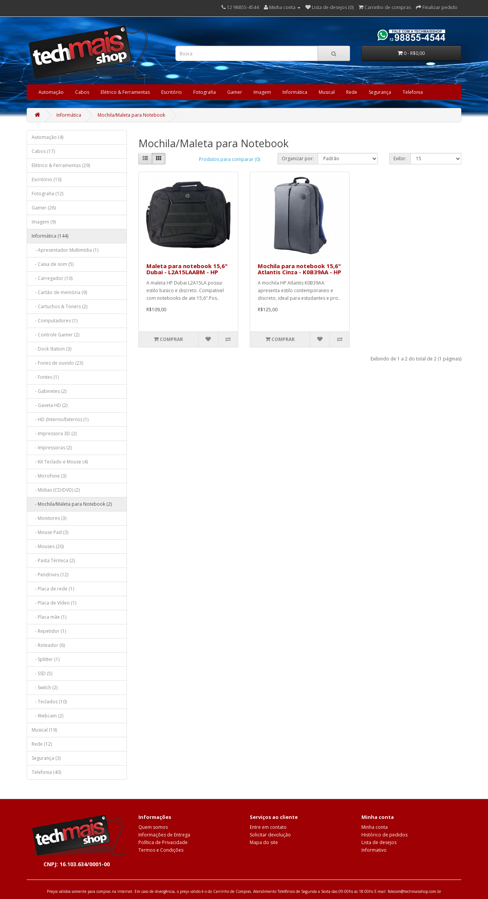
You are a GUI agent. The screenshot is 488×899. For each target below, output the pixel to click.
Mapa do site (264, 842)
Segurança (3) (46, 758)
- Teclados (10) (49, 701)
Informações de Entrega (164, 834)
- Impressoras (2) (52, 447)
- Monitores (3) (49, 518)
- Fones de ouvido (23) (57, 363)
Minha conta (374, 827)
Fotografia (204, 92)
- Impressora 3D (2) (54, 433)
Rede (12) (42, 744)
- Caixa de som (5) (53, 264)
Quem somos (153, 827)
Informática (295, 92)
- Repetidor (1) (49, 631)
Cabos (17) (43, 151)
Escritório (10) (46, 179)
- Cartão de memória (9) (59, 292)
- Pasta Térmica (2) (53, 560)
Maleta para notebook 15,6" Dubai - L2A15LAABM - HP (187, 269)
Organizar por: (298, 158)
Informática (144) (50, 236)
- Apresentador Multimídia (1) (65, 250)
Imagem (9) (44, 222)
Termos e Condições (160, 850)
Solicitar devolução (270, 834)
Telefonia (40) (46, 772)
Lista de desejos (378, 842)
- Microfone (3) (49, 476)
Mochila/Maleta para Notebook (131, 115)
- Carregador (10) (52, 278)
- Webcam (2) (47, 715)
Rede (351, 92)
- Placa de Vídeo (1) (54, 603)
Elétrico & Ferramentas (125, 92)
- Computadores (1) (54, 320)
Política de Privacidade (163, 842)
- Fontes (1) (45, 377)
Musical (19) (44, 730)
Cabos (82, 92)
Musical (327, 92)
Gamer (234, 92)
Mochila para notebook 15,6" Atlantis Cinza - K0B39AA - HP (299, 269)
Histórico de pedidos (384, 834)
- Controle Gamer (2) (55, 334)
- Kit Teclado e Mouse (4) (60, 461)
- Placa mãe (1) (49, 617)
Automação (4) (47, 137)
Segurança (380, 92)
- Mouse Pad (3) (50, 532)
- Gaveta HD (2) (49, 405)
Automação (51, 92)
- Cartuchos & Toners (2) (59, 306)
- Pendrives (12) (50, 574)
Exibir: (399, 158)
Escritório (171, 92)
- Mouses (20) (48, 546)
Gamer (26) (44, 207)
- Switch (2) (45, 687)
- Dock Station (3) (51, 349)
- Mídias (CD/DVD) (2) (56, 490)
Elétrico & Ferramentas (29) (61, 165)
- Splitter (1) (45, 659)
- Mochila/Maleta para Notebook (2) (72, 504)
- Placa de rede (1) (53, 588)
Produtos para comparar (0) (229, 159)
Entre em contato (268, 827)
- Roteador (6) (48, 645)
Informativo (374, 850)
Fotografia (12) (47, 193)
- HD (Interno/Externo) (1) (60, 419)
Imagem (262, 92)
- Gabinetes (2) (49, 391)
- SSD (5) (42, 673)
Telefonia (413, 92)
